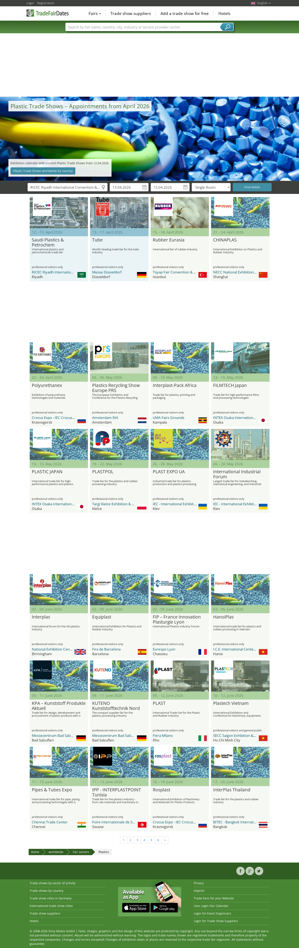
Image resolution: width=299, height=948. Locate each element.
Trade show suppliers (130, 13)
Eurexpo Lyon (164, 649)
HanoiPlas (223, 617)
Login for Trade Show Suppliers (216, 921)
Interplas (41, 617)
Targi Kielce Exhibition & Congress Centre (125, 503)
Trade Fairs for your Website (214, 898)
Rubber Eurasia (169, 240)
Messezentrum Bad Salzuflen (55, 735)
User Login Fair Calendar (211, 906)
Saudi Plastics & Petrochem (48, 242)
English (264, 3)
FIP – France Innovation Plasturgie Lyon (177, 619)
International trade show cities (51, 906)
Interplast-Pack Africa (175, 385)
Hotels (224, 13)
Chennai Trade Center (50, 822)
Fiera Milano (163, 735)
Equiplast (101, 617)
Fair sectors (81, 852)
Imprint (199, 891)
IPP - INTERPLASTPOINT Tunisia (116, 792)
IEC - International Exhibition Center (182, 503)
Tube (97, 240)
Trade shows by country (46, 891)
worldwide (56, 852)
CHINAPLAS (225, 240)
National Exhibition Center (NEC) (58, 649)
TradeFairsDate (48, 13)
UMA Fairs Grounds (168, 417)
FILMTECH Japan (230, 385)
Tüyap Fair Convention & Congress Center (187, 272)
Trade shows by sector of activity (53, 883)
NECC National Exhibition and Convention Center (252, 272)
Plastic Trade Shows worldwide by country (43, 171)
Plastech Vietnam (231, 703)
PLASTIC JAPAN (47, 472)
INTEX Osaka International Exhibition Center (249, 417)
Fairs (95, 13)
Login (30, 3)
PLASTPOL (102, 472)
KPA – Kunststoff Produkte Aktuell (59, 706)
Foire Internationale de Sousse (117, 822)
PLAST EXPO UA (169, 472)
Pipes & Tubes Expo (52, 790)
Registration (45, 3)
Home (35, 852)
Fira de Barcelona (106, 649)
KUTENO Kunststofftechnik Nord (116, 706)
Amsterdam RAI (105, 417)
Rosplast (161, 790)
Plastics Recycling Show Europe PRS (116, 388)
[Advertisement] (149, 65)
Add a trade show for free (185, 13)
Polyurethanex (47, 385)
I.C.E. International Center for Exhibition (245, 649)
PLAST (159, 703)
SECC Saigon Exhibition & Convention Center (249, 735)
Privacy (199, 883)
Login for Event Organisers (212, 913)
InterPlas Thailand (231, 790)
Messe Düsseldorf (107, 272)
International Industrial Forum (236, 474)
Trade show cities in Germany (51, 898)
